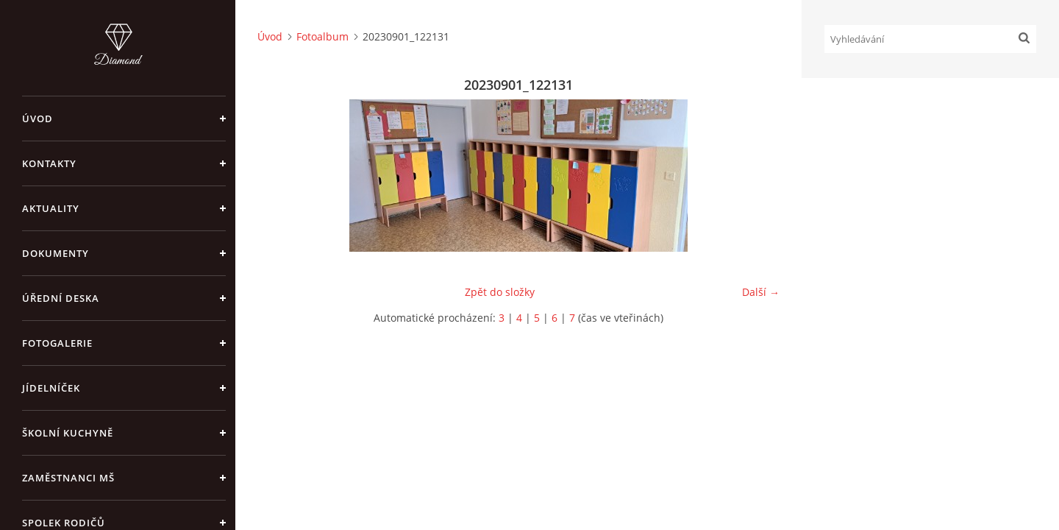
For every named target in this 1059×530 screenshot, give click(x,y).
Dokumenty (55, 253)
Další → (761, 292)
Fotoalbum (322, 36)
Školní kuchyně (67, 432)
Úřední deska (60, 298)
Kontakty (49, 163)
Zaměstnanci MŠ (68, 477)
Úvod (37, 118)
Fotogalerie (57, 343)
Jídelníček (51, 388)
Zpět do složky (500, 292)
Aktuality (50, 208)
